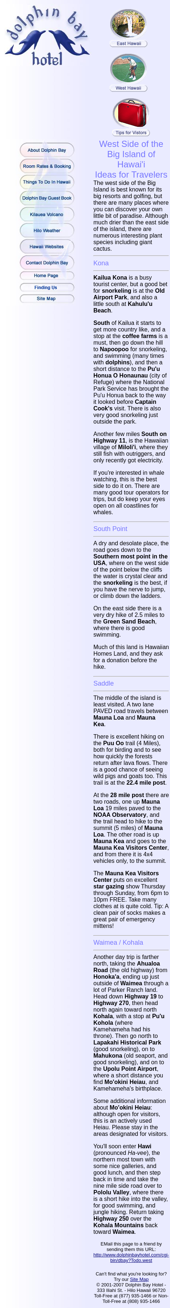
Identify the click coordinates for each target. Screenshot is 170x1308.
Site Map (139, 1279)
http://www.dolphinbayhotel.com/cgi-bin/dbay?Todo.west (131, 1257)
